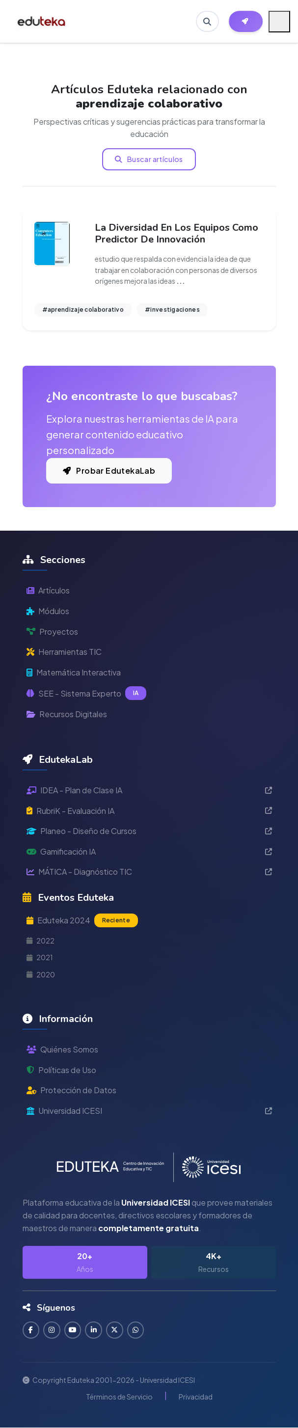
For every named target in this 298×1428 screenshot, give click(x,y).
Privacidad (196, 1396)
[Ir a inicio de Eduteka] (42, 21)
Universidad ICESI (149, 1110)
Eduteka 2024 (82, 920)
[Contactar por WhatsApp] (136, 1330)
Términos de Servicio (119, 1396)
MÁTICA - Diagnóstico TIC (149, 871)
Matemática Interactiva (74, 672)
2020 (41, 974)
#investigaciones (172, 309)
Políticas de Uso (61, 1070)
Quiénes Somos (62, 1049)
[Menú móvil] (279, 21)
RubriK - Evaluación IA (149, 811)
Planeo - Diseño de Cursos (149, 831)
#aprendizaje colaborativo (83, 309)
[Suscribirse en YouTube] (73, 1330)
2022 (40, 940)
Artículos (48, 590)
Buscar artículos (149, 159)
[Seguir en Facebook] (31, 1330)
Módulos (48, 611)
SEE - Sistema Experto (87, 693)
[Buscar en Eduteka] (207, 21)
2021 (40, 957)
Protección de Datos (71, 1090)
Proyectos (52, 631)
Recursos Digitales (67, 714)
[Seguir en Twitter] (115, 1330)
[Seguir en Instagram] (52, 1330)
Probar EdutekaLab (109, 470)
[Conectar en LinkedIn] (94, 1330)
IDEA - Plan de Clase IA (149, 790)
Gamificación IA (149, 851)
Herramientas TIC (64, 652)
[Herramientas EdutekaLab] (246, 21)
